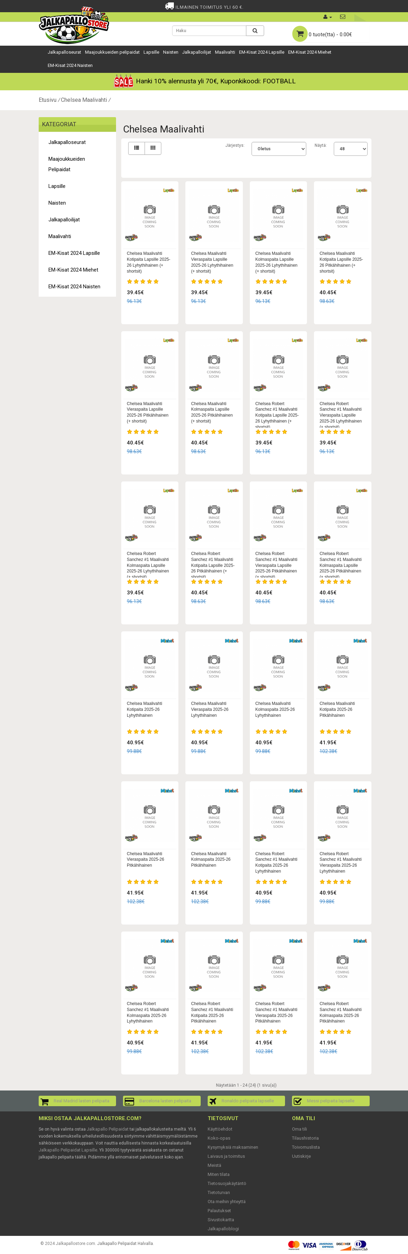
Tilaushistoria (305, 1138)
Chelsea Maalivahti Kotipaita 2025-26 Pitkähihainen (337, 709)
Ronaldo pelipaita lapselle (248, 1100)
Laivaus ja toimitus (226, 1156)
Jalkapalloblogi (223, 1228)
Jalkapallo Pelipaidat (108, 1129)
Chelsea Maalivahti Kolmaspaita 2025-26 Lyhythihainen (275, 709)
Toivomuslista (306, 1147)
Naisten (170, 52)
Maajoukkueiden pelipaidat (112, 52)
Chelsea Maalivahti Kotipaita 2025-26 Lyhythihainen (144, 709)
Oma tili (299, 1129)
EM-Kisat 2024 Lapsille (261, 52)
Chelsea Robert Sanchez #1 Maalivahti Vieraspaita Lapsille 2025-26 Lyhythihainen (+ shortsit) (341, 415)
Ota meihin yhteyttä (227, 1201)
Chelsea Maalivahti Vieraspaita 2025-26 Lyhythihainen (209, 709)
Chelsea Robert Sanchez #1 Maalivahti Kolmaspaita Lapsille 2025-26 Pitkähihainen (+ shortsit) (341, 565)
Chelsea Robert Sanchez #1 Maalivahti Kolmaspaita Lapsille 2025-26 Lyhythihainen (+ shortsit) (148, 565)
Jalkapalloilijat (196, 52)
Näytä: (321, 145)
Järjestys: (235, 145)
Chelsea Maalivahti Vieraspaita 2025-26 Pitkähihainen (145, 859)
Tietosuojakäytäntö (227, 1183)
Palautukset (219, 1210)
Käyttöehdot (220, 1129)
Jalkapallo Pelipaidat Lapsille (68, 1150)
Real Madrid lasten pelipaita (81, 1100)
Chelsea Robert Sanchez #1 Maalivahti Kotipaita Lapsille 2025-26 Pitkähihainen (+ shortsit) (212, 565)
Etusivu (47, 100)
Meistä (214, 1165)
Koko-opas (219, 1138)
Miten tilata (219, 1174)
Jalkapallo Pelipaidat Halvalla (125, 1243)
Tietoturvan (219, 1192)
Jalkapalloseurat (64, 52)
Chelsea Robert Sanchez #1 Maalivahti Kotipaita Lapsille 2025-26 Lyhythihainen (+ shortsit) (277, 415)
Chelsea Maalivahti (84, 100)
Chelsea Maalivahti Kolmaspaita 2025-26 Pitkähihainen (210, 859)
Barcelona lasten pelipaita (165, 1100)
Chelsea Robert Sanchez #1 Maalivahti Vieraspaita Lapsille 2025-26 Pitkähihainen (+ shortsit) (276, 565)
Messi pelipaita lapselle (330, 1100)
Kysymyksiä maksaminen (233, 1147)
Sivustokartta (221, 1219)
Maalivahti (225, 52)
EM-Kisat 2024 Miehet (309, 52)
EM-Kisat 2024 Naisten (70, 65)
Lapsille (151, 52)
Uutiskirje (301, 1156)
